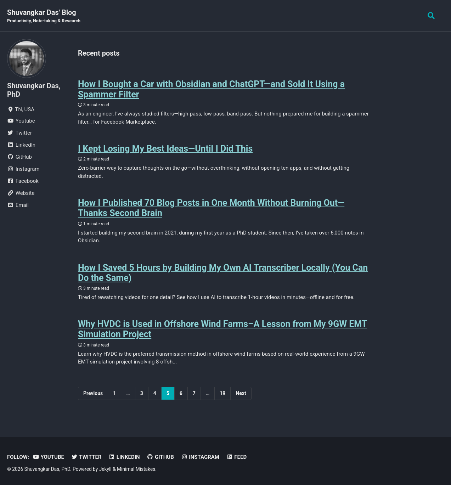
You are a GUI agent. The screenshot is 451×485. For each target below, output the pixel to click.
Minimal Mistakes (136, 467)
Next (241, 391)
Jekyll (105, 467)
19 (222, 391)
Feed (236, 455)
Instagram (200, 455)
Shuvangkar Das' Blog (43, 16)
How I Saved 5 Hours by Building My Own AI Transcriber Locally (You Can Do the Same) (223, 271)
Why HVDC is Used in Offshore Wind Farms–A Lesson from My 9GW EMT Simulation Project (223, 328)
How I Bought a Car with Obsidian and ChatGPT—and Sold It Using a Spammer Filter (211, 89)
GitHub (160, 455)
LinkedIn (124, 455)
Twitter (86, 455)
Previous (93, 391)
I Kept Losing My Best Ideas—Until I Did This (165, 148)
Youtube (48, 455)
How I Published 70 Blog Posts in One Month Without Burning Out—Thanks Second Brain (211, 207)
